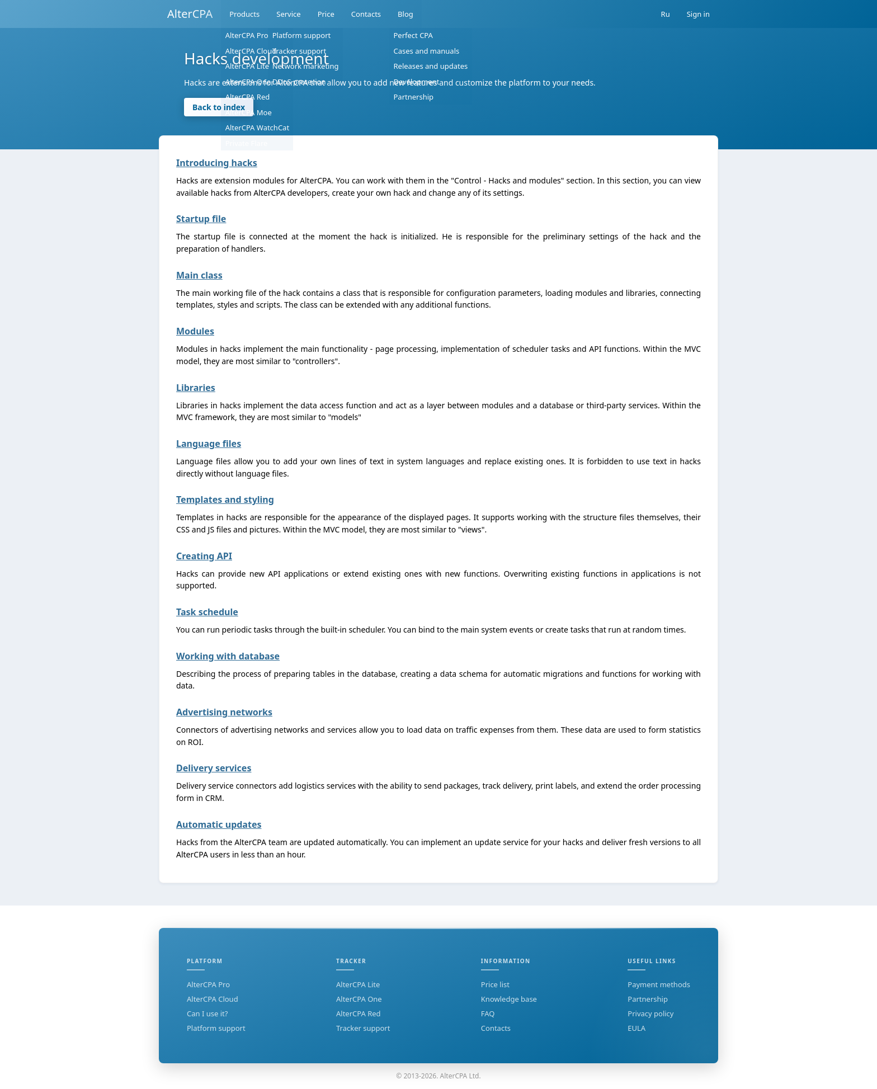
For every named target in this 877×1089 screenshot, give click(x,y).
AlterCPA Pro (208, 984)
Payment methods (659, 984)
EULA (636, 1028)
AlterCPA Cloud (212, 999)
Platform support (216, 1028)
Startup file (201, 219)
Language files (208, 443)
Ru (665, 14)
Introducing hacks (216, 163)
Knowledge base (509, 999)
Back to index (218, 107)
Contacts (366, 14)
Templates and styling (225, 499)
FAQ (488, 1013)
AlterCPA (190, 13)
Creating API (204, 556)
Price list (495, 984)
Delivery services (213, 768)
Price (326, 14)
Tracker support (363, 1028)
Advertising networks (224, 712)
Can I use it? (207, 1013)
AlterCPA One (359, 999)
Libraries (195, 387)
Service (288, 14)
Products (244, 14)
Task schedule (207, 612)
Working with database (228, 656)
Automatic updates (218, 824)
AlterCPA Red (358, 1013)
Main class (199, 275)
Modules (195, 331)
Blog (405, 14)
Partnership (648, 999)
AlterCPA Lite (358, 984)
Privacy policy (650, 1013)
